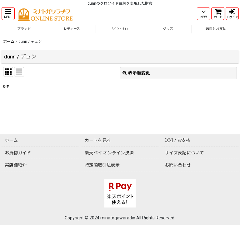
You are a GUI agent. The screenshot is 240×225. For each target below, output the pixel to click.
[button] (8, 13)
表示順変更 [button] (136, 72)
